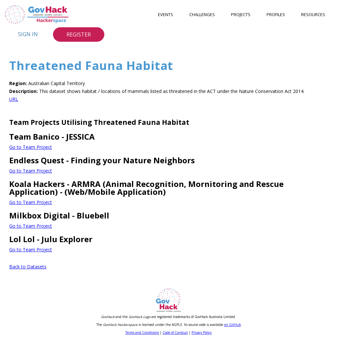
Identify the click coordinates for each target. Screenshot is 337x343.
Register (78, 34)
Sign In (28, 34)
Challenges (202, 14)
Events (165, 14)
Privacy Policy (202, 332)
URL (13, 99)
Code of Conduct (175, 332)
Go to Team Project (30, 147)
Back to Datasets (27, 266)
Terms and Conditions (142, 332)
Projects (240, 14)
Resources (313, 14)
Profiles (276, 14)
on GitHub (232, 324)
